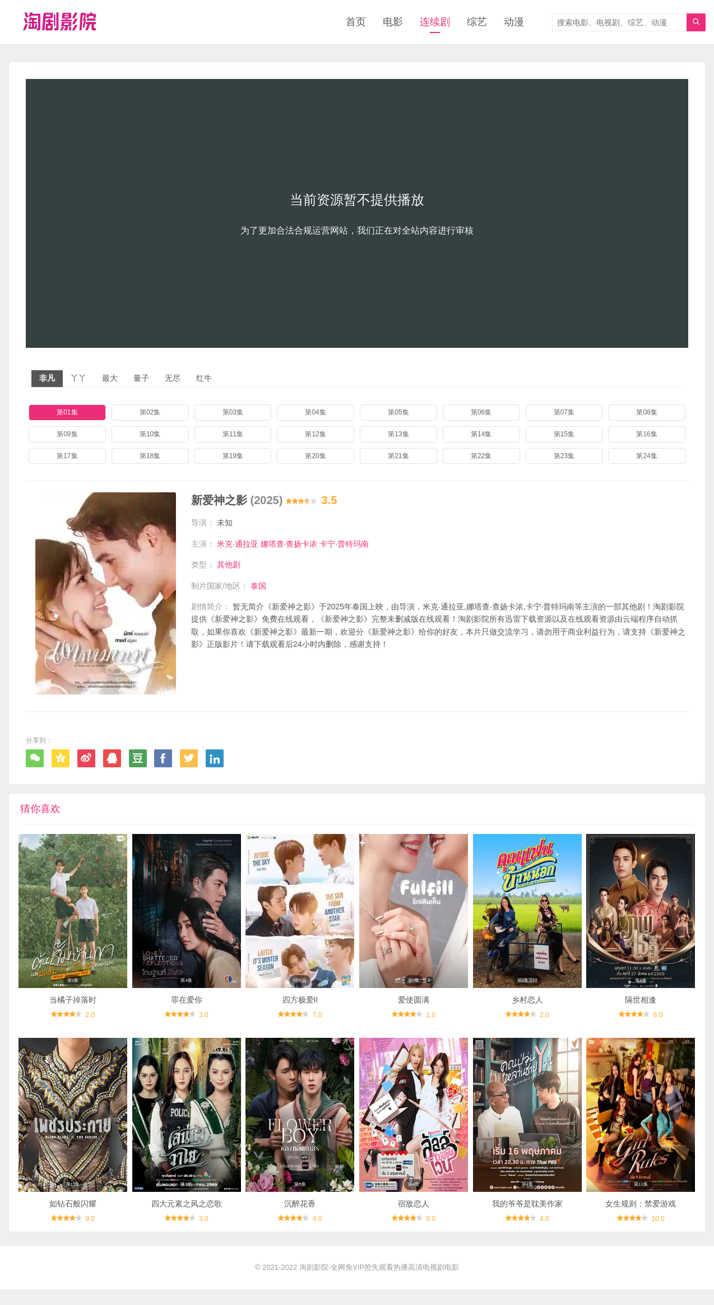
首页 (356, 22)
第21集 (398, 456)
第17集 (67, 456)
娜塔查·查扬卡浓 (289, 543)
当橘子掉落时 (72, 1011)
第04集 (315, 413)
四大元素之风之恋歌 (186, 1218)
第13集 (398, 434)
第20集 (315, 456)
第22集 (481, 456)
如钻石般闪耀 (72, 1218)
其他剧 (228, 565)
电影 (393, 22)
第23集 (564, 456)
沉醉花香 (300, 1218)
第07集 (564, 413)
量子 (141, 378)
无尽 (172, 378)
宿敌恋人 (413, 1218)
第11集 (232, 434)
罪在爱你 (186, 1011)
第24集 (646, 456)
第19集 (232, 456)
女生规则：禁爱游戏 (640, 1218)
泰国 (258, 585)
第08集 (646, 413)
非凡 (47, 378)
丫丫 (78, 378)
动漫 (514, 22)
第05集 (398, 413)
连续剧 (435, 22)
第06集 (481, 413)
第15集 (564, 434)
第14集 (481, 434)
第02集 (150, 413)
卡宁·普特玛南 (344, 543)
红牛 (204, 378)
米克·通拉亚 (237, 543)
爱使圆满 (413, 1011)
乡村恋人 (527, 1011)
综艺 (477, 22)
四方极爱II (300, 1011)
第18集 (150, 456)
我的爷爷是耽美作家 (527, 1218)
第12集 (315, 434)
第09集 (67, 434)
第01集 (67, 413)
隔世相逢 (640, 1011)
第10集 (150, 434)
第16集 (646, 434)
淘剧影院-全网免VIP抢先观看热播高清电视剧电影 (379, 1283)
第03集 (232, 413)
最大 (110, 378)
